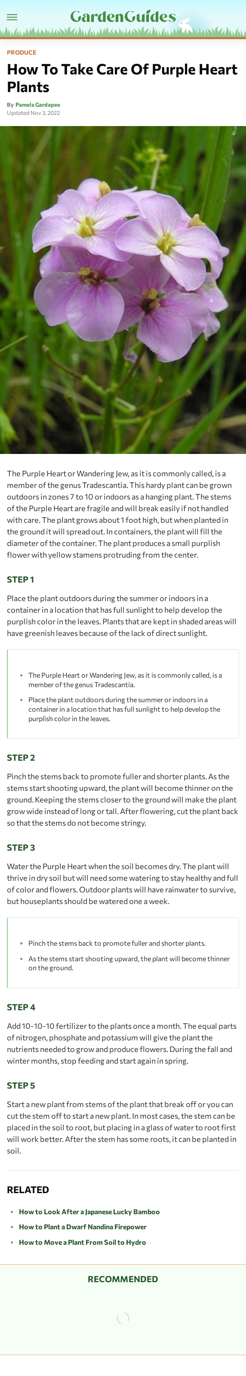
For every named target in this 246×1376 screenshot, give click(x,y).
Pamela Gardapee (37, 104)
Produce (21, 52)
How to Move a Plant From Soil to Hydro (82, 1242)
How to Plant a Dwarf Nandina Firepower (83, 1226)
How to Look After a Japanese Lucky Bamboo (89, 1211)
